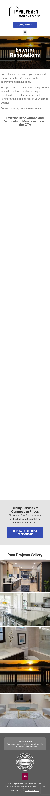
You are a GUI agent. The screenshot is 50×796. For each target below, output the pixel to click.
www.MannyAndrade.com (30, 744)
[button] (25, 32)
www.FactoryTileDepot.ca (28, 746)
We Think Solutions (32, 791)
